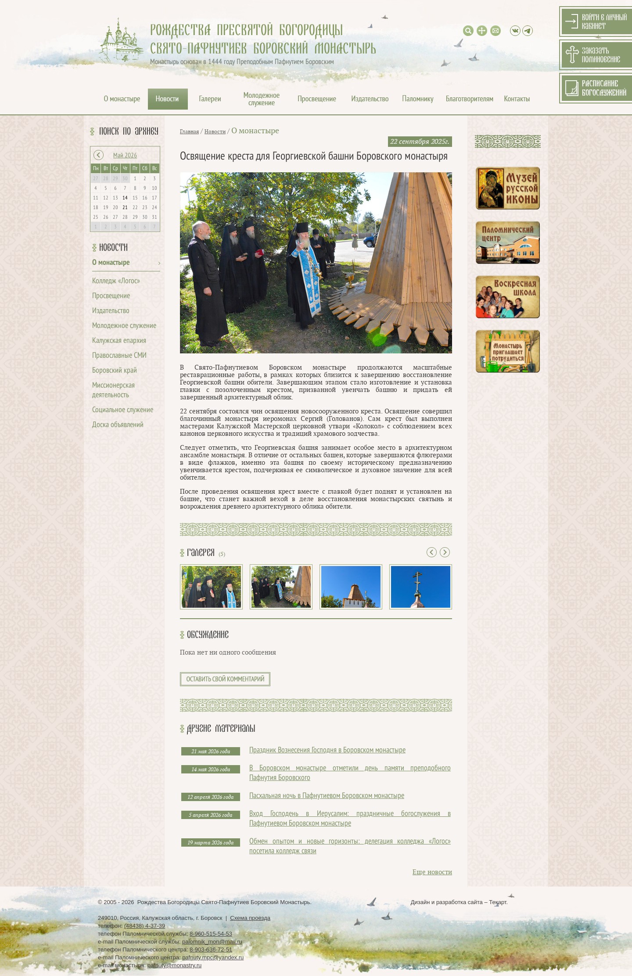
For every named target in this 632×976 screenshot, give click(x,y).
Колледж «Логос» (116, 281)
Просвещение (111, 296)
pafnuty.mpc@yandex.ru (213, 957)
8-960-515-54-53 (211, 933)
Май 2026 (125, 156)
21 (125, 208)
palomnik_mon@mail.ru (212, 941)
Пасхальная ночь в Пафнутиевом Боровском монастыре (326, 796)
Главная (189, 131)
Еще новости (432, 872)
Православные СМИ (119, 356)
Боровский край (114, 370)
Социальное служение (122, 410)
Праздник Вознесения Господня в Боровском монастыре (327, 750)
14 (125, 198)
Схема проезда (250, 918)
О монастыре (111, 263)
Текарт (497, 902)
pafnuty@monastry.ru (174, 965)
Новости (113, 247)
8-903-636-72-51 (211, 949)
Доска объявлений (118, 425)
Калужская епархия (119, 341)
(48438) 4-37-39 (144, 926)
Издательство (110, 311)
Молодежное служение (124, 326)
